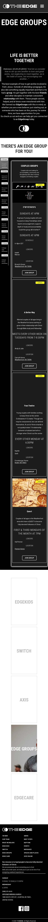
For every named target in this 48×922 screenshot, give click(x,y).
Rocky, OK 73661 (21, 463)
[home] (19, 6)
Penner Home (20, 549)
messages (28, 849)
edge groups (7, 853)
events (26, 846)
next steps (28, 839)
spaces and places (31, 853)
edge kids (5, 846)
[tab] (4, 163)
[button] (42, 6)
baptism (27, 842)
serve (26, 836)
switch (5, 849)
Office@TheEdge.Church (11, 894)
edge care (6, 856)
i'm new (5, 836)
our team (5, 839)
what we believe (8, 842)
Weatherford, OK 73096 (23, 266)
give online (28, 856)
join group (29, 273)
